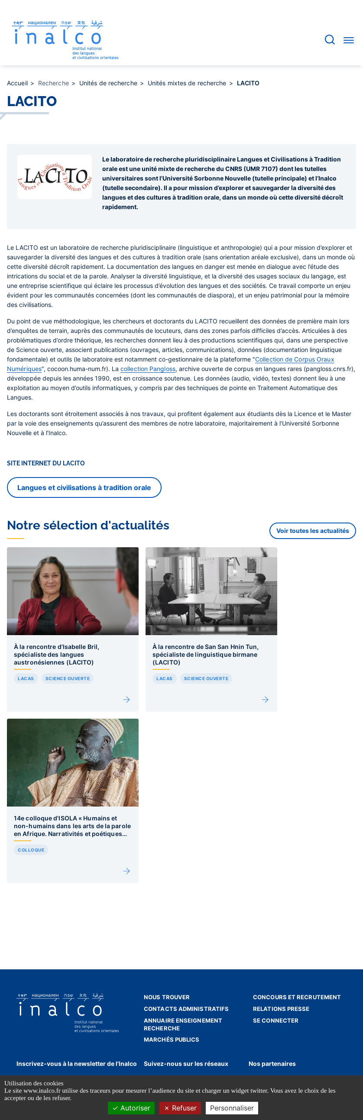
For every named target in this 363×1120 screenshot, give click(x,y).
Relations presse (281, 1008)
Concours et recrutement (297, 997)
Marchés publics (172, 1039)
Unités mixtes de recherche (188, 83)
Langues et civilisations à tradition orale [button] (84, 487)
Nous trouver (167, 997)
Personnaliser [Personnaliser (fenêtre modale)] (232, 1108)
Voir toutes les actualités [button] (312, 530)
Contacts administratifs (186, 1008)
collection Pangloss (147, 368)
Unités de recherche (109, 83)
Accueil (18, 83)
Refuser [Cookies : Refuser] (180, 1108)
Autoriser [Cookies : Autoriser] (131, 1108)
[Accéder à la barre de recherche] (330, 39)
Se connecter (275, 1020)
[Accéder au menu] (349, 39)
